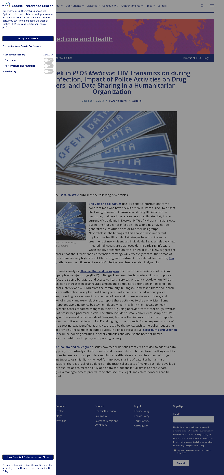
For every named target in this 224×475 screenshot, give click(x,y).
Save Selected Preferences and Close (28, 457)
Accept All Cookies (28, 38)
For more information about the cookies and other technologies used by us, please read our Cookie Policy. (27, 468)
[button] (13, 54)
